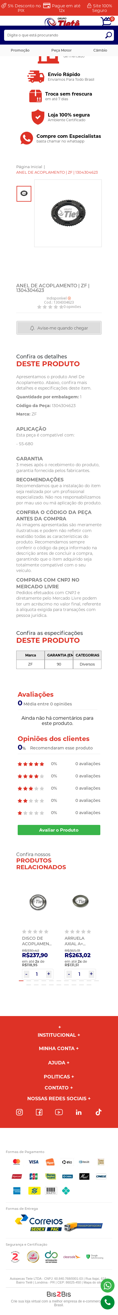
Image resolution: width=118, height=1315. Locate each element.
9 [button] (81, 980)
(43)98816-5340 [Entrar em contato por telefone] (108, 1302)
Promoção (20, 50)
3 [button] (36, 980)
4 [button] (43, 980)
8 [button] (74, 980)
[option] (24, 193)
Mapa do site (92, 1282)
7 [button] (66, 980)
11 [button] (96, 980)
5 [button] (51, 980)
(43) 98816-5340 (108, 1286)
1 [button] (21, 980)
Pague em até (66, 8)
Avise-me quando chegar (62, 328)
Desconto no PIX (24, 8)
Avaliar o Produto (59, 830)
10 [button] (89, 980)
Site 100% (102, 8)
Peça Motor (61, 50)
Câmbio (100, 50)
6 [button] (59, 980)
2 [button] (28, 980)
